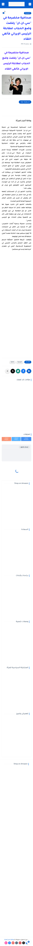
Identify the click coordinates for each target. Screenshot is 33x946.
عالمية (12, 362)
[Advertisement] (16, 305)
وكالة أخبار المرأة (9, 939)
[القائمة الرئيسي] (30, 4)
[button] (23, 371)
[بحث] (3, 4)
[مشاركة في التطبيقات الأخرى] (7, 371)
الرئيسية (27, 13)
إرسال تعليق (24, 447)
